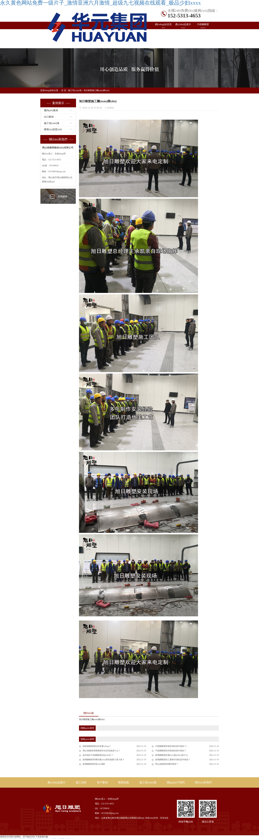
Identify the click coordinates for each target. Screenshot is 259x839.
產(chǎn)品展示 (183, 26)
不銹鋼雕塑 (203, 26)
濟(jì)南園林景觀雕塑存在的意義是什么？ (101, 751)
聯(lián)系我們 (203, 41)
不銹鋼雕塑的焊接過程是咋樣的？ (170, 751)
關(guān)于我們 (176, 782)
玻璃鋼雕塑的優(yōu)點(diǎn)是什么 (171, 755)
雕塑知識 (203, 33)
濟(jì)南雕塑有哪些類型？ (167, 764)
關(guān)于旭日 (183, 41)
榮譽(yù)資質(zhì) (53, 129)
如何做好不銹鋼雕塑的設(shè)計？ (98, 755)
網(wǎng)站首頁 (163, 26)
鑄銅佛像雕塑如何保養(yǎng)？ (97, 746)
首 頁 (63, 90)
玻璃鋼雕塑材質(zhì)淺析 (94, 764)
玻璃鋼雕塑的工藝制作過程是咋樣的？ (173, 759)
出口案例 (183, 33)
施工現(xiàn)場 (163, 41)
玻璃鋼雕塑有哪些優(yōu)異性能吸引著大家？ (104, 759)
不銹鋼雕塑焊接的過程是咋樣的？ (171, 746)
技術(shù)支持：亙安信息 (156, 818)
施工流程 (81, 782)
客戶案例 (102, 782)
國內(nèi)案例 (163, 33)
